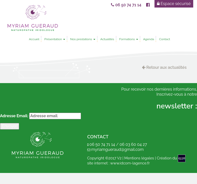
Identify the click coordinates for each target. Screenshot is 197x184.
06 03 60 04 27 (133, 144)
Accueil (34, 39)
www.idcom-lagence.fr (130, 163)
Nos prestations (82, 39)
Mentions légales (139, 158)
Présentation (54, 39)
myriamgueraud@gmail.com (117, 149)
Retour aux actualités (164, 67)
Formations (128, 39)
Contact (164, 39)
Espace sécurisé (174, 3)
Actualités (107, 39)
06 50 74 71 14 (127, 5)
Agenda (148, 39)
